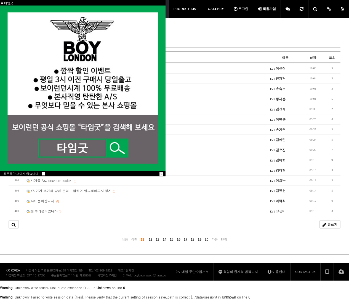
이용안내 (277, 272)
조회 (332, 57)
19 (199, 239)
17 (185, 239)
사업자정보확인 (106, 275)
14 (164, 239)
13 (157, 239)
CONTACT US (305, 272)
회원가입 (267, 9)
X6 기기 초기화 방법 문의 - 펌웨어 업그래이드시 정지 (70, 190)
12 (150, 239)
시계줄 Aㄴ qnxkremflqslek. (51, 180)
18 (192, 239)
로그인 (241, 9)
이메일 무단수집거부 (191, 272)
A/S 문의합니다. (42, 200)
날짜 (313, 57)
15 (171, 239)
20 (206, 239)
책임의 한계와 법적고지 (238, 272)
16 (178, 239)
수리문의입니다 (43, 211)
